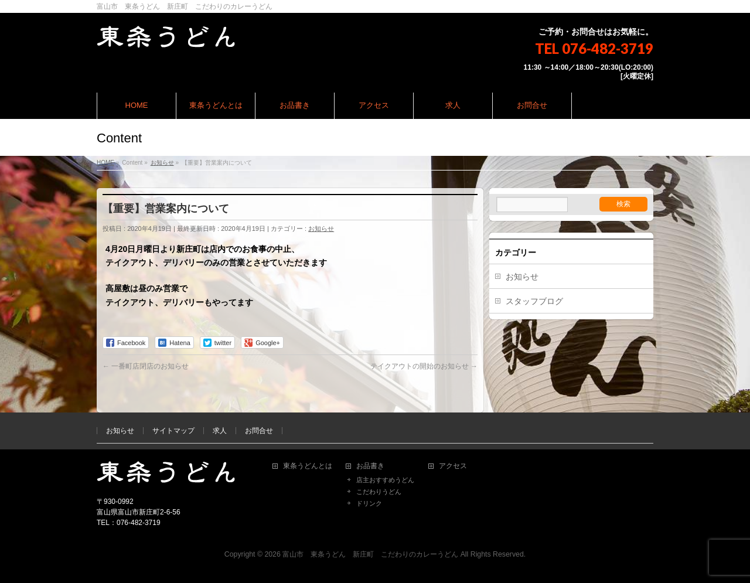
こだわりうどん (378, 491)
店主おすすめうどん (385, 479)
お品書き (370, 466)
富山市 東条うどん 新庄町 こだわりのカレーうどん (370, 554)
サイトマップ (173, 431)
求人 (220, 431)
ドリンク (369, 503)
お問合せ (259, 431)
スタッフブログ (534, 301)
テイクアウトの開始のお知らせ (424, 366)
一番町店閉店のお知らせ (146, 366)
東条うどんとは (307, 466)
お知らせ (321, 228)
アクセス (453, 466)
